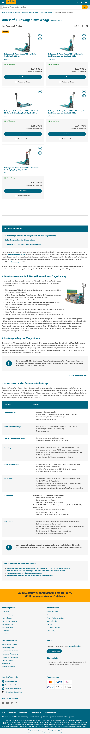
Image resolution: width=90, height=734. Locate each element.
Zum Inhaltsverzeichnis (77, 375)
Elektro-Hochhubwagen (10, 621)
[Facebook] (3, 703)
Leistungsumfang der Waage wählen (21, 240)
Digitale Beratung (9, 640)
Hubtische (5, 631)
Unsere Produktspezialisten (56, 618)
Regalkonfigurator (8, 648)
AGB (3, 713)
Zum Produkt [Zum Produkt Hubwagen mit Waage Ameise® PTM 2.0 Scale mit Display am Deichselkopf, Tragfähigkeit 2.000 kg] (23, 134)
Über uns (50, 615)
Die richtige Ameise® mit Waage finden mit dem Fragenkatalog (31, 235)
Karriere (49, 624)
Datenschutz (23, 713)
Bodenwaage (15, 262)
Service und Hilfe (52, 612)
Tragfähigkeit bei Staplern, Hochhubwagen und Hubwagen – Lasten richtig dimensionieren (38, 568)
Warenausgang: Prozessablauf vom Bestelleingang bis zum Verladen (30, 576)
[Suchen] (85, 7)
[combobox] (42, 7)
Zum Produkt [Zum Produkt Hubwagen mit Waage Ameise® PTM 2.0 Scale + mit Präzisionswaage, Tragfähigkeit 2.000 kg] (67, 134)
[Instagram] (16, 703)
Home (3, 12)
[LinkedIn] (12, 703)
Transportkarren (7, 624)
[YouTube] (7, 703)
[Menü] (3, 2)
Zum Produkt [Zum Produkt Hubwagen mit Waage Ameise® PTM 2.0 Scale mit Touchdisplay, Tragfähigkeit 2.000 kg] (23, 191)
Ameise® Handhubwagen (16, 255)
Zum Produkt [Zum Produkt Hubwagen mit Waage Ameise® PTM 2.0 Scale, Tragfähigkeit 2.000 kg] (23, 77)
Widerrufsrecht (52, 621)
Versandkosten (33, 717)
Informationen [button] (53, 607)
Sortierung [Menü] (55, 731)
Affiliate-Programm (53, 628)
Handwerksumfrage (8, 667)
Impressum (12, 713)
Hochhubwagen (7, 618)
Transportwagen (7, 628)
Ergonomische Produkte (10, 651)
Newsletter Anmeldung (10, 654)
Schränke (5, 634)
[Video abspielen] (40, 39)
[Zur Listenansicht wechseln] (82, 26)
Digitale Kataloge (8, 660)
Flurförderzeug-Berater (10, 644)
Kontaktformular (74, 646)
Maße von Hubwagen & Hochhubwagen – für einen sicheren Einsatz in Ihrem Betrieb (36, 571)
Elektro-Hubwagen (8, 615)
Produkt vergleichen (24, 82)
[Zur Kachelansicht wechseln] (87, 26)
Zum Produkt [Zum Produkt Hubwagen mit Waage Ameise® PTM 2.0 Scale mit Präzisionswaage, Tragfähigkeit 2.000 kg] (67, 77)
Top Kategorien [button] (8, 607)
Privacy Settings (50, 713)
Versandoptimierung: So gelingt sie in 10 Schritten (24, 573)
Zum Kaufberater (56, 21)
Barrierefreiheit (36, 713)
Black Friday (51, 631)
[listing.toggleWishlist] (40, 34)
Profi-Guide (6, 663)
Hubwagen (5, 612)
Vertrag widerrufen (54, 651)
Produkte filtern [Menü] (37, 731)
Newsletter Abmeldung (10, 657)
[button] (23, 641)
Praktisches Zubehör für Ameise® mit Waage (24, 244)
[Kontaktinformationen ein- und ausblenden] (4, 723)
